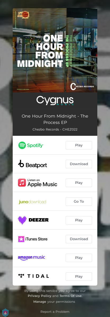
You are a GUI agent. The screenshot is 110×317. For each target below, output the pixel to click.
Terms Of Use (70, 296)
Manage (39, 302)
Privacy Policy (39, 296)
